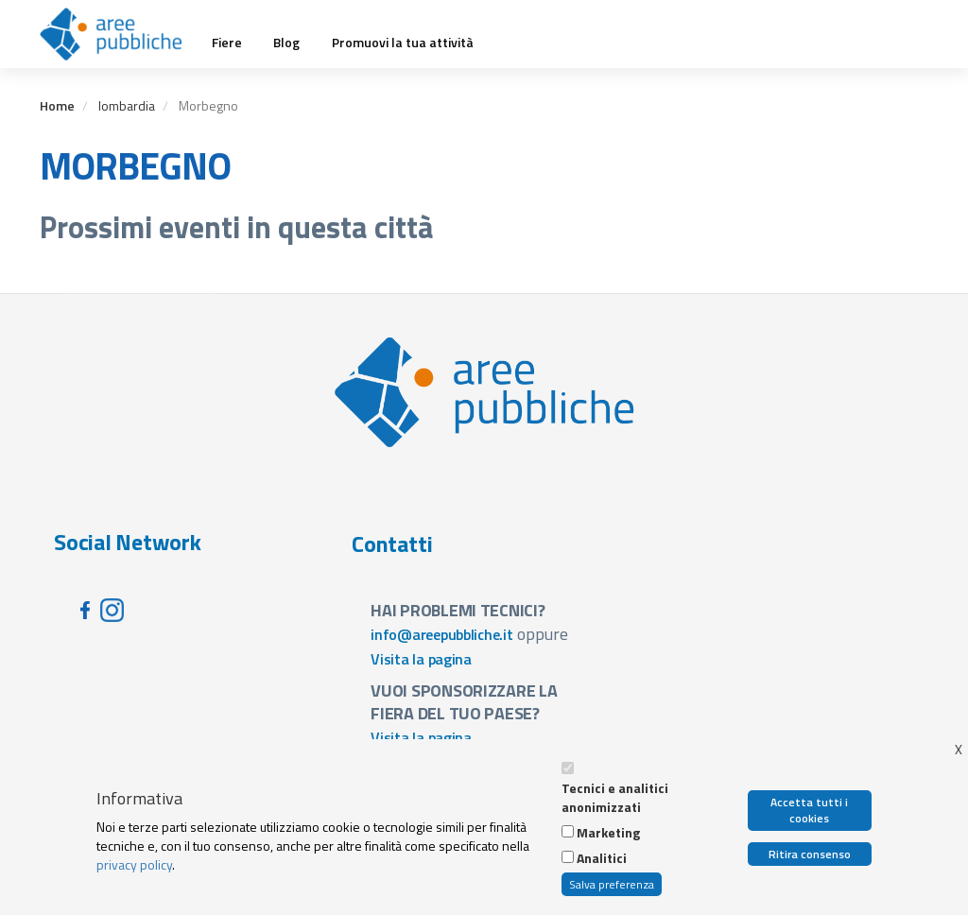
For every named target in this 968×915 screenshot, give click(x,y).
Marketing (608, 832)
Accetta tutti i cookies (809, 810)
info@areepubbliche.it (442, 634)
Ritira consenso (810, 854)
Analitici (602, 858)
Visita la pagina (421, 658)
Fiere (227, 42)
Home (57, 105)
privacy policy (134, 864)
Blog (286, 42)
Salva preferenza (611, 884)
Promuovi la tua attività (403, 42)
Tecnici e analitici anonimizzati (615, 798)
